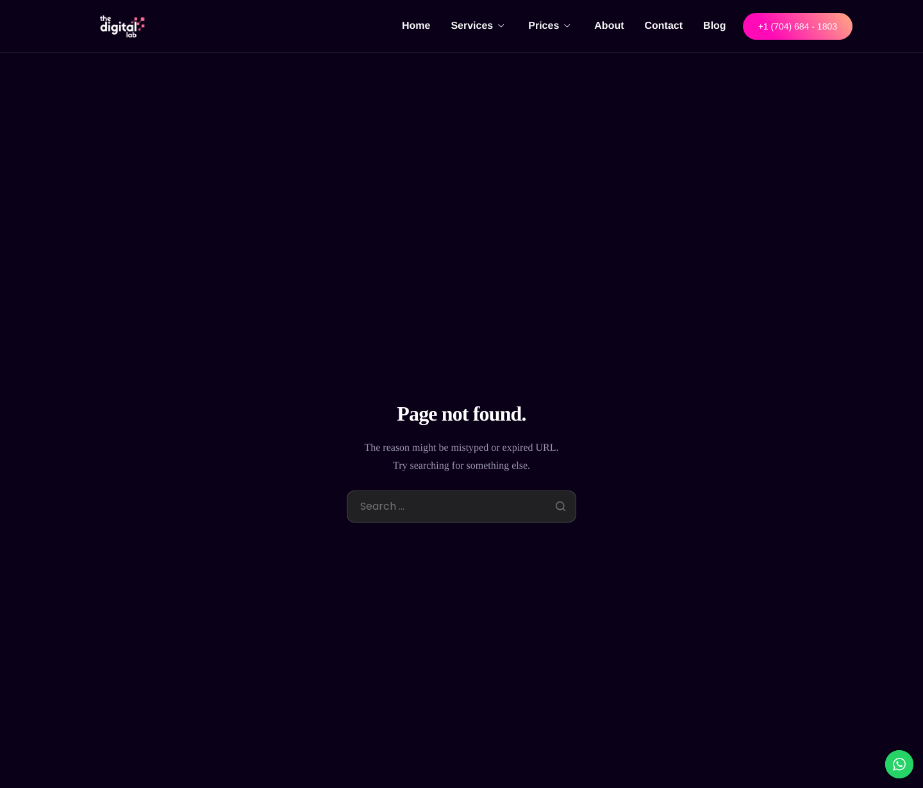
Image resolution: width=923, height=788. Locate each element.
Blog (714, 26)
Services (477, 26)
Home (416, 26)
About (609, 26)
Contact (664, 26)
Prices (549, 26)
